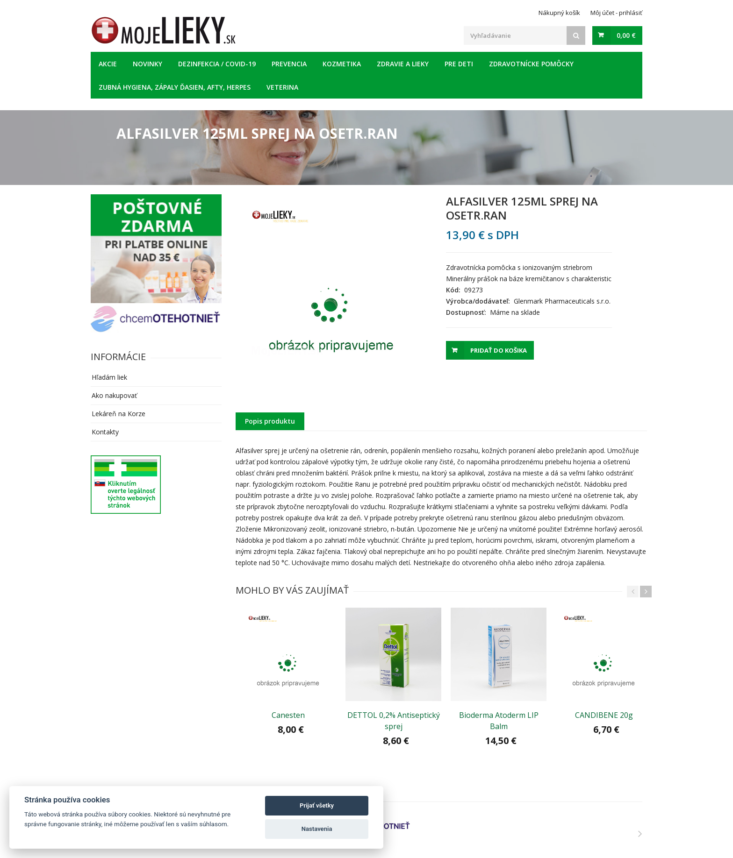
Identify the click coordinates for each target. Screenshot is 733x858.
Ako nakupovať (114, 395)
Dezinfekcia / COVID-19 (217, 63)
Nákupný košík (559, 12)
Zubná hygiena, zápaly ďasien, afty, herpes (175, 87)
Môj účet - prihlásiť (616, 12)
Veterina (282, 87)
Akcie (108, 63)
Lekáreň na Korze (118, 413)
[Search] (576, 35)
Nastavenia (317, 828)
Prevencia (289, 63)
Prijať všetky (317, 805)
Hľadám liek (109, 377)
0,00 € (626, 35)
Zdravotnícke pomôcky (531, 63)
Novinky (147, 63)
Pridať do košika (498, 350)
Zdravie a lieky (403, 63)
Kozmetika (342, 63)
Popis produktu (270, 421)
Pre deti (459, 63)
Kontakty (105, 431)
